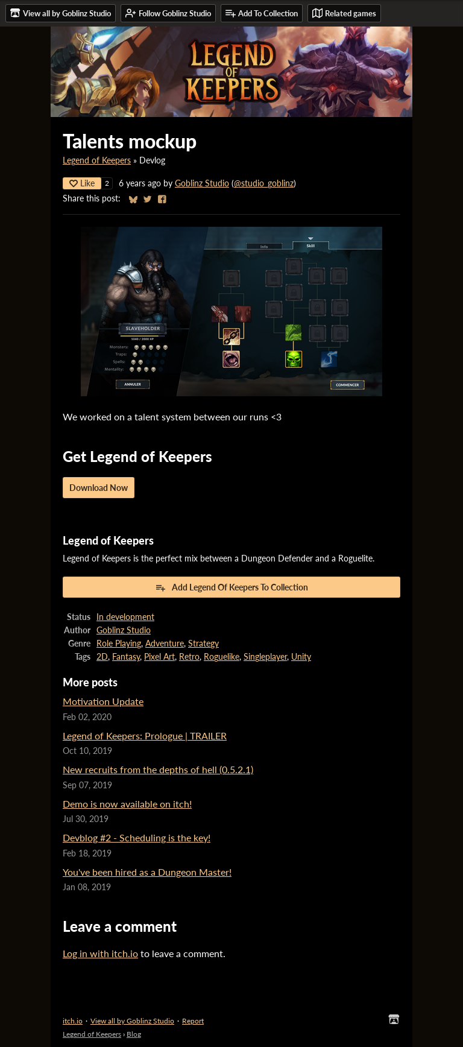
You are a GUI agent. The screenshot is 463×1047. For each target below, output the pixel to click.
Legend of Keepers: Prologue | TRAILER (145, 735)
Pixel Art (159, 657)
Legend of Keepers (97, 160)
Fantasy (126, 657)
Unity (301, 657)
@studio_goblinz (264, 183)
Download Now (98, 487)
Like (82, 183)
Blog (134, 1034)
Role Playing (118, 643)
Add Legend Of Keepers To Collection (231, 587)
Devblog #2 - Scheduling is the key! (136, 837)
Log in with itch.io (100, 953)
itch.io (73, 1020)
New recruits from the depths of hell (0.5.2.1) (158, 769)
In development (125, 617)
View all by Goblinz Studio (132, 1020)
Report (193, 1020)
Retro (189, 657)
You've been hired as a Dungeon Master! (147, 872)
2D (102, 657)
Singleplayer (265, 657)
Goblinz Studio (202, 183)
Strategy (203, 643)
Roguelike (221, 657)
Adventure (164, 643)
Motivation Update (103, 701)
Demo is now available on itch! (127, 803)
